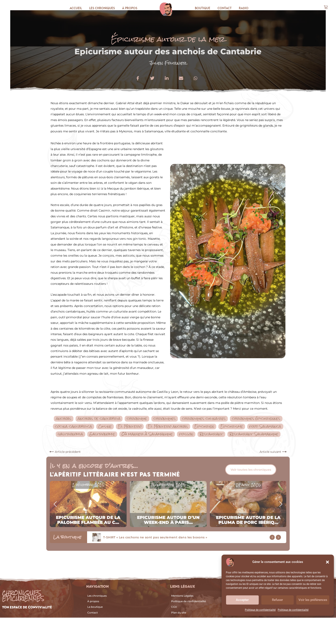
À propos (129, 8)
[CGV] (207, 607)
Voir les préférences (312, 600)
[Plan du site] (207, 613)
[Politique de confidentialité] (207, 602)
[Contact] (126, 613)
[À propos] (126, 602)
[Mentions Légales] (207, 596)
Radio (243, 8)
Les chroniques (102, 8)
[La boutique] (126, 607)
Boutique (202, 8)
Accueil (76, 8)
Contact (225, 8)
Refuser (277, 600)
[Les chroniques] (126, 596)
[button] (327, 562)
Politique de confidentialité (260, 609)
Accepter (242, 600)
